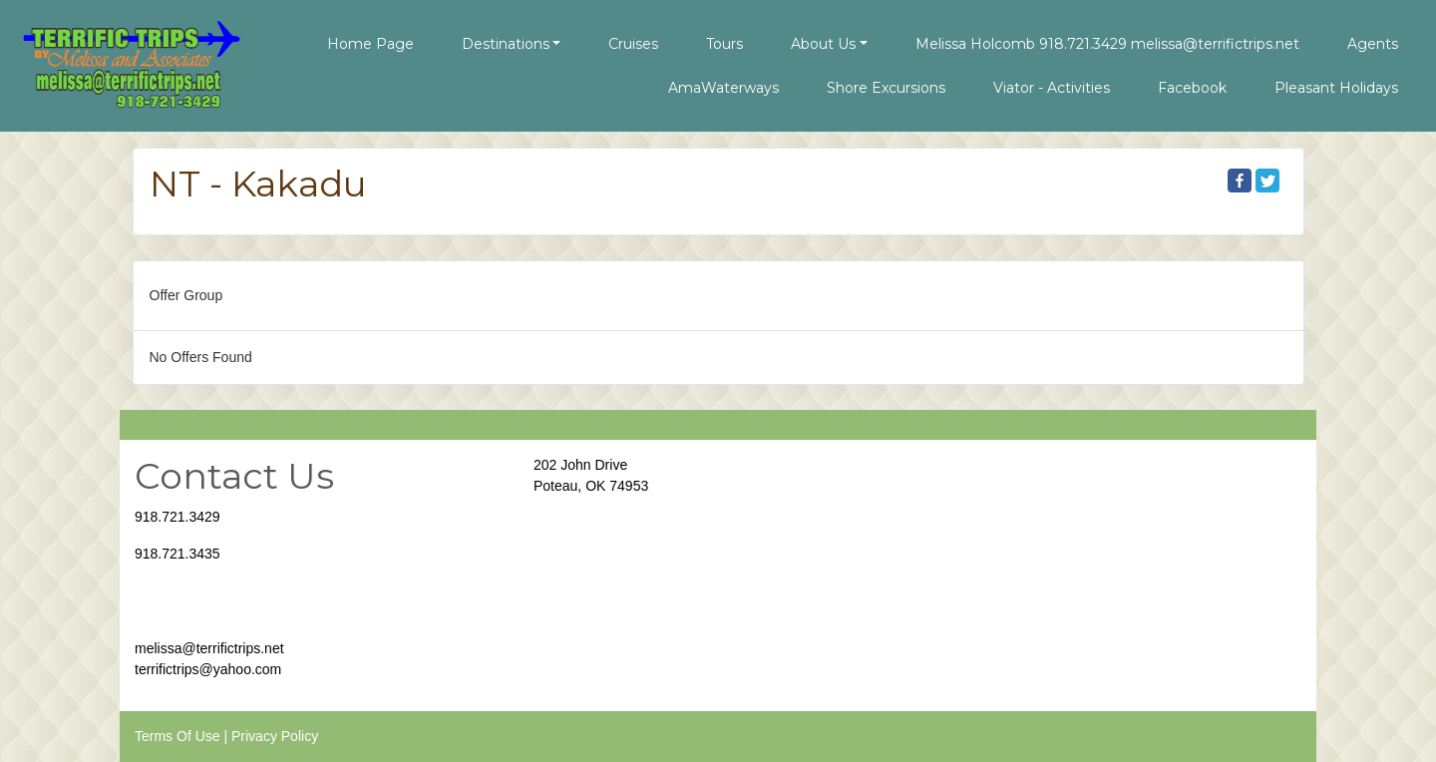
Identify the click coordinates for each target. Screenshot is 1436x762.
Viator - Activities (1051, 88)
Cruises (633, 44)
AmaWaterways (723, 88)
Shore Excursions (886, 88)
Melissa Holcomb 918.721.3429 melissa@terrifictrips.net (1107, 44)
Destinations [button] (505, 44)
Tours (724, 44)
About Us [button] (823, 44)
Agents (1372, 44)
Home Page (370, 44)
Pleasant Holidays (1336, 88)
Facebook (1192, 88)
